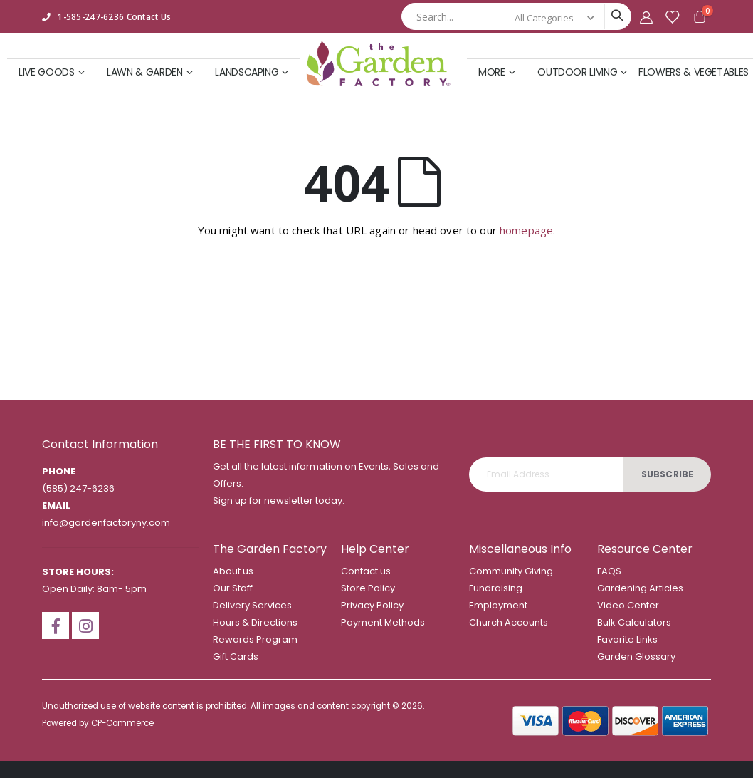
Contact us (366, 571)
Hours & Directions (255, 622)
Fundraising (495, 588)
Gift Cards (235, 656)
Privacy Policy (372, 605)
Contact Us (149, 16)
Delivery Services (252, 605)
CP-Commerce (122, 723)
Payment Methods (383, 622)
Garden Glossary (636, 656)
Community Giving (511, 571)
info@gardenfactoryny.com (106, 522)
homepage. (527, 230)
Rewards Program (255, 639)
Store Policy (368, 588)
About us (233, 571)
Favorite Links (627, 639)
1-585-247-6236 (91, 16)
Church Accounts (508, 622)
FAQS (609, 571)
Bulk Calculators (634, 622)
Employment (498, 605)
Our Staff (233, 588)
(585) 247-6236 (78, 488)
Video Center (628, 605)
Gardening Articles (640, 588)
